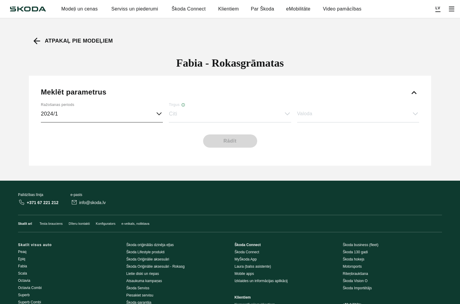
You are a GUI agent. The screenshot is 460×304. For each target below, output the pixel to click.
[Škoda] (28, 9)
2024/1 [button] (49, 114)
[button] (230, 114)
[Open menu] (451, 9)
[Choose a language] (437, 9)
